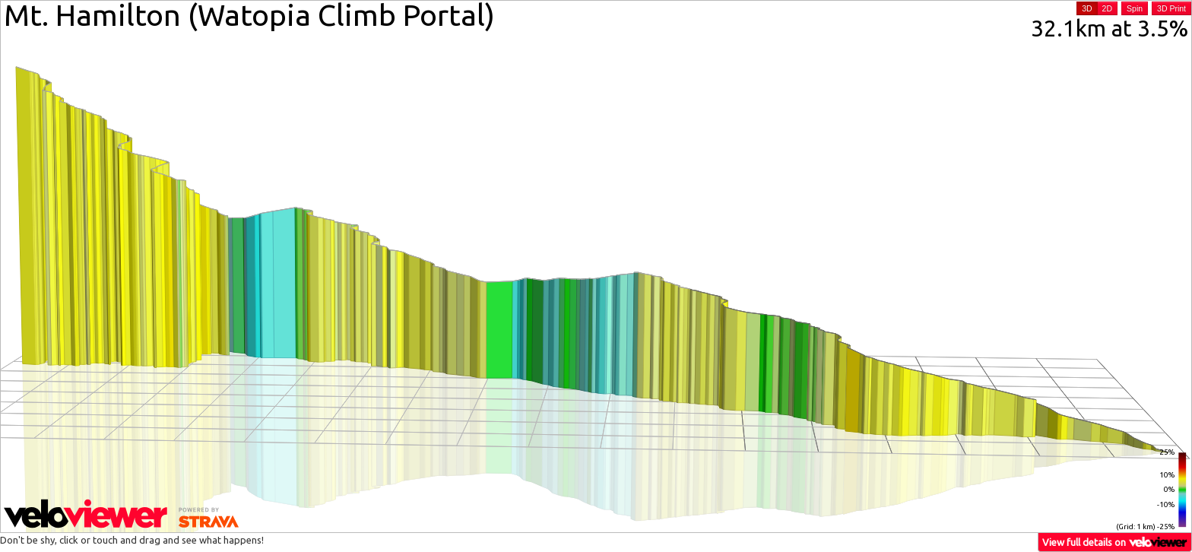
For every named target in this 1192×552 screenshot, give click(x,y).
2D (1107, 8)
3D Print (1171, 8)
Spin (1135, 8)
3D (1087, 8)
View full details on (1115, 541)
